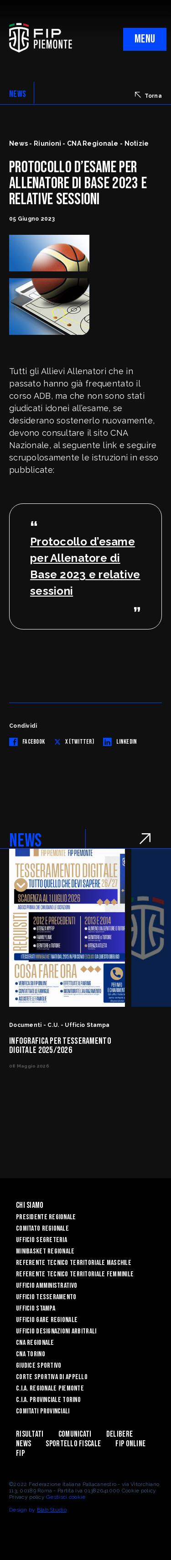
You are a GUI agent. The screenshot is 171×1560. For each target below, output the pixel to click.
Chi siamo (30, 1205)
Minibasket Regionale (45, 1251)
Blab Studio (52, 1510)
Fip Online (130, 1444)
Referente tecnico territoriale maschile (73, 1263)
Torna (148, 95)
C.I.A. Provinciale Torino (48, 1400)
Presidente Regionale (46, 1217)
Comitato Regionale (42, 1228)
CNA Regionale (35, 1342)
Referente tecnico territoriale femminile (75, 1274)
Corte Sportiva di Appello (52, 1377)
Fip (20, 1453)
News (23, 1444)
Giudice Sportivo (38, 1365)
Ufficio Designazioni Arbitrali (56, 1331)
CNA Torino (30, 1354)
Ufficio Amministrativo (46, 1285)
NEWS (17, 94)
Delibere (119, 1434)
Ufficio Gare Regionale (47, 1320)
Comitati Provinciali (43, 1411)
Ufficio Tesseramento (46, 1297)
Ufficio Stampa (35, 1308)
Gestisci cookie (65, 1497)
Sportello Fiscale (73, 1444)
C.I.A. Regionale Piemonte (50, 1388)
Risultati (30, 1434)
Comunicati (75, 1434)
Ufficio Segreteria (41, 1240)
